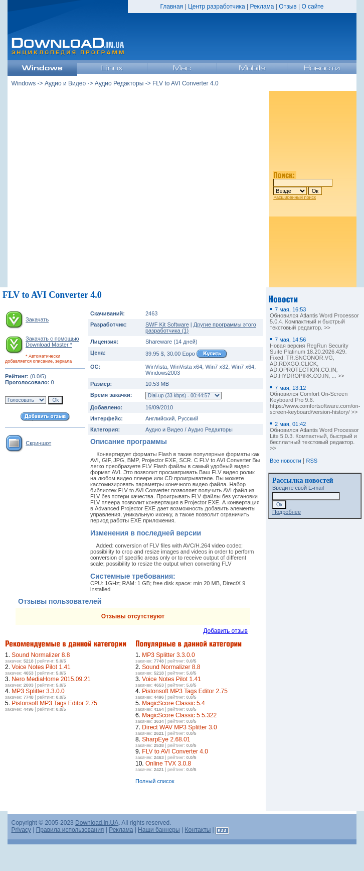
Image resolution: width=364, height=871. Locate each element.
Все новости (285, 461)
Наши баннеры (159, 829)
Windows (24, 83)
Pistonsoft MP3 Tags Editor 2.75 (54, 703)
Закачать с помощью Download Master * (52, 342)
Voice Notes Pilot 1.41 (41, 667)
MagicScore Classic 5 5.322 (179, 715)
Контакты (198, 829)
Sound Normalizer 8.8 (41, 655)
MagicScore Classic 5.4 (173, 703)
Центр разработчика (216, 6)
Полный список (154, 781)
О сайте (312, 6)
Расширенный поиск (294, 197)
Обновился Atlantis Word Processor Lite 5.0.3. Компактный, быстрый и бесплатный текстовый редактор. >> (314, 436)
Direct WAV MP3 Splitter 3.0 (179, 727)
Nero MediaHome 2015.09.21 (51, 679)
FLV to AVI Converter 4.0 (175, 751)
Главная (171, 6)
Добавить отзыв (225, 630)
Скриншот (38, 443)
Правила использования (70, 829)
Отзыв (287, 6)
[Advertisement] (45, 519)
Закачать (37, 319)
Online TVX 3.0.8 (168, 763)
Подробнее (286, 512)
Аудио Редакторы (119, 83)
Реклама (262, 6)
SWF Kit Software (167, 324)
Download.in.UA (96, 822)
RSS (312, 461)
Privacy (21, 829)
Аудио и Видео (65, 83)
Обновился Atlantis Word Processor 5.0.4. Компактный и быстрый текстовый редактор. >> (314, 318)
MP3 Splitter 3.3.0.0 (38, 691)
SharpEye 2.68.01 (166, 739)
